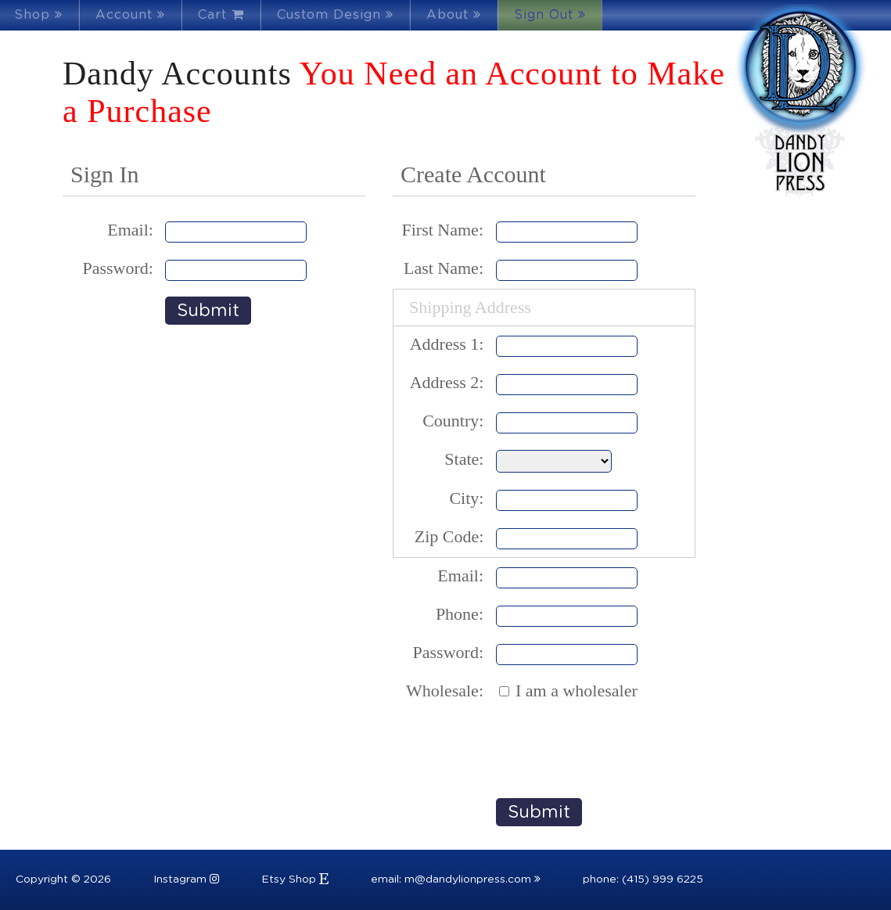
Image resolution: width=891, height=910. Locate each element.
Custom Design (335, 14)
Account (130, 14)
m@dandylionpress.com (472, 879)
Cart (221, 14)
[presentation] (615, 747)
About (453, 14)
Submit (208, 310)
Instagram (186, 879)
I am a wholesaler (577, 690)
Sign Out (550, 14)
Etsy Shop (295, 879)
